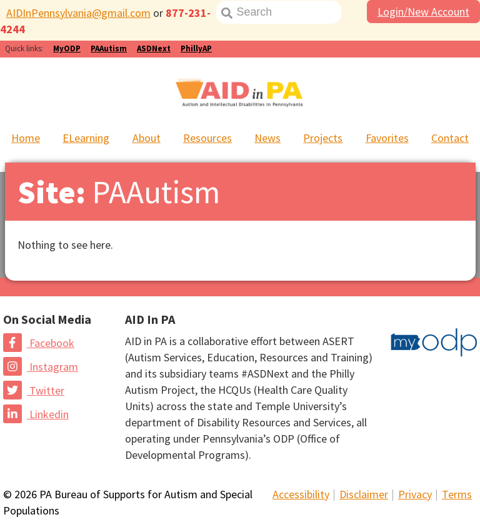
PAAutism (109, 48)
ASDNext (154, 48)
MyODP (67, 48)
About (146, 138)
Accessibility (300, 494)
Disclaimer (363, 494)
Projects (322, 138)
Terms (457, 494)
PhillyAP (196, 48)
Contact (450, 138)
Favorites (387, 138)
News (267, 138)
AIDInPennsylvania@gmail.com (78, 13)
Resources (207, 138)
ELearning (85, 138)
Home (25, 138)
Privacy (415, 494)
